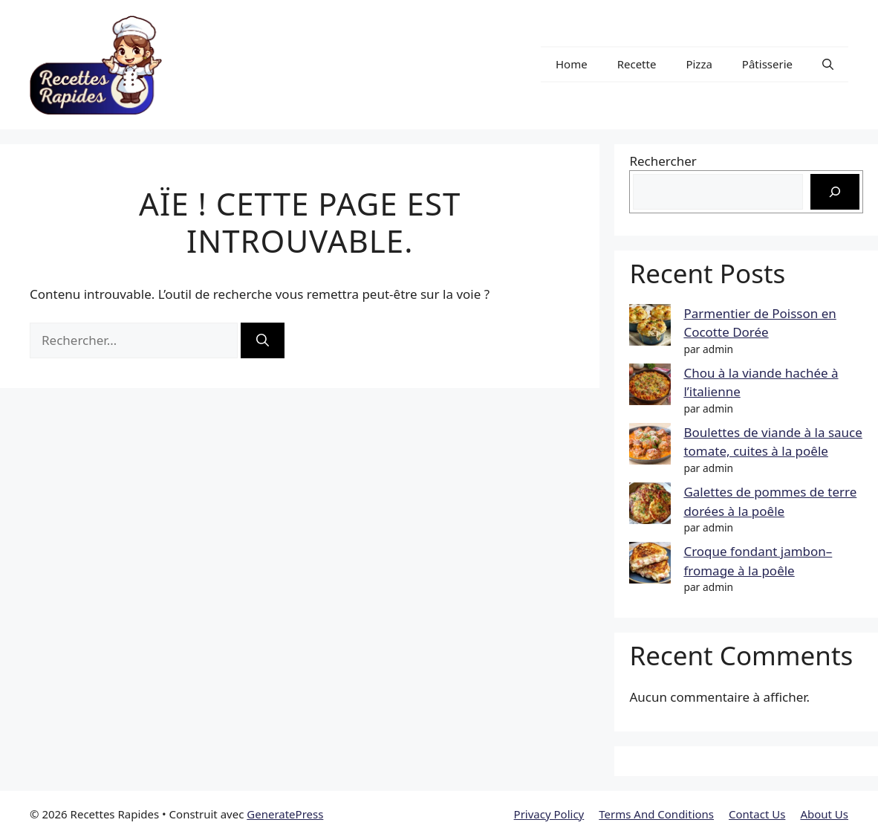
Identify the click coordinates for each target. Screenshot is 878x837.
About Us (824, 814)
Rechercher (662, 160)
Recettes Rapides (255, 64)
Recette (637, 63)
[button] (827, 64)
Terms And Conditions (656, 814)
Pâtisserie (767, 63)
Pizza (699, 63)
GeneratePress (285, 814)
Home (572, 63)
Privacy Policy (549, 814)
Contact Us (757, 814)
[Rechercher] (262, 340)
